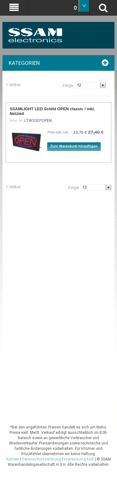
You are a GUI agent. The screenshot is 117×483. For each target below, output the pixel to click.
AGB (90, 459)
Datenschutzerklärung (41, 459)
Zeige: (68, 85)
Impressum (74, 459)
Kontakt (12, 459)
